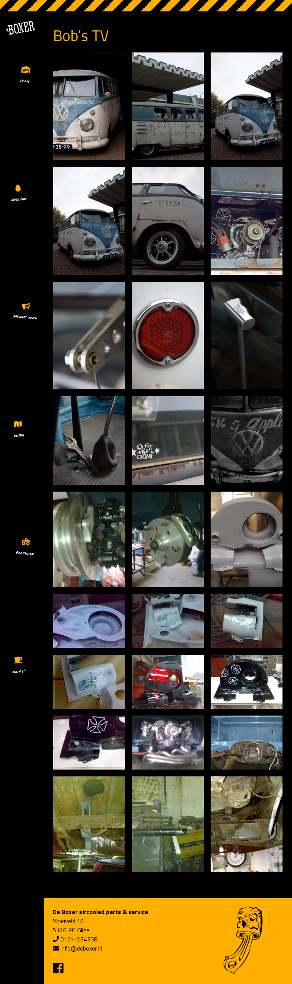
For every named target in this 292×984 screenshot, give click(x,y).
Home (25, 81)
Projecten (25, 553)
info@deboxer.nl (81, 948)
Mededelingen (25, 316)
